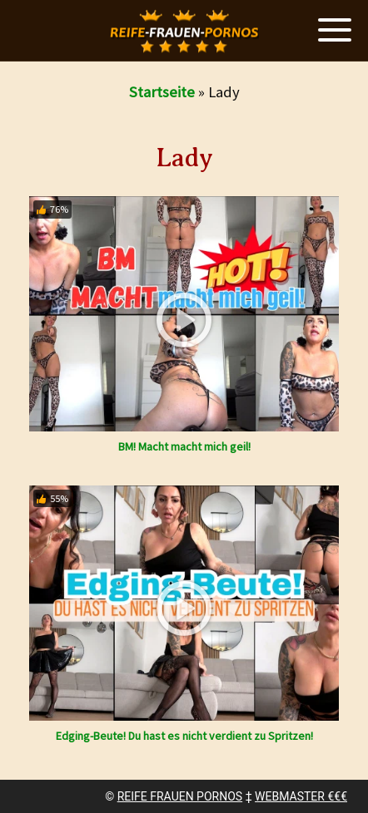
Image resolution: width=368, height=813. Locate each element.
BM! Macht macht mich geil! (184, 446)
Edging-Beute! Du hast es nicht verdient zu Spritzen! (184, 735)
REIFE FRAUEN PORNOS (179, 796)
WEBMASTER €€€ (301, 796)
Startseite (162, 91)
